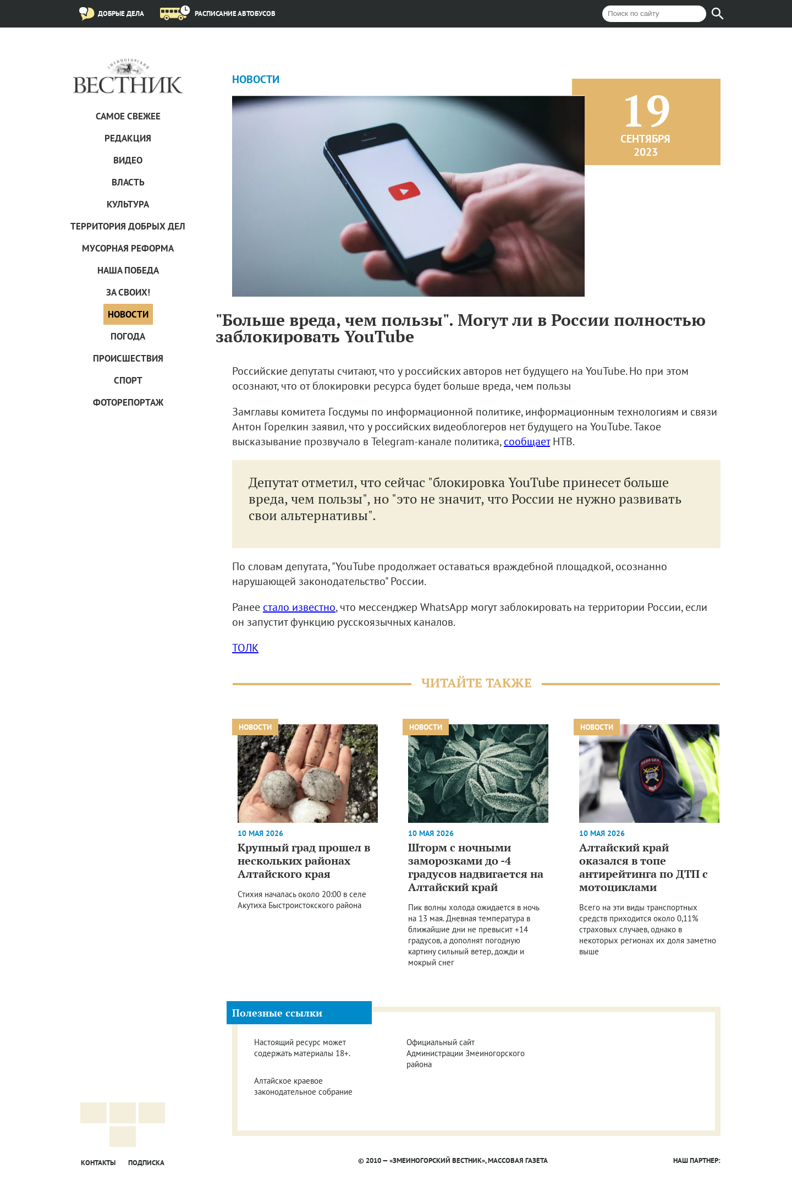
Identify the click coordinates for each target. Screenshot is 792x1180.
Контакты (98, 1162)
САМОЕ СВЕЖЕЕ (128, 116)
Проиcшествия (128, 358)
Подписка (146, 1162)
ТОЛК (245, 648)
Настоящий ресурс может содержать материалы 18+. (302, 1047)
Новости (128, 314)
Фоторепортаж (128, 402)
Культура (128, 204)
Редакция (128, 138)
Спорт (128, 380)
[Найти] (718, 14)
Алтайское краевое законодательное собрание (303, 1086)
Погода (128, 336)
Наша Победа (128, 270)
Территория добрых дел (127, 226)
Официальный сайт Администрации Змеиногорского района (465, 1053)
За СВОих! (128, 292)
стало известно (299, 607)
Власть (128, 182)
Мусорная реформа (128, 248)
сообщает (527, 441)
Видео (127, 160)
